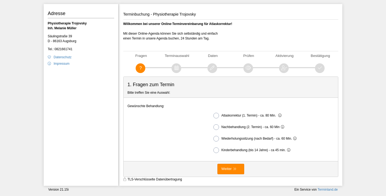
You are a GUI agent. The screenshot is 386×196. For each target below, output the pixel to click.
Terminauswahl (177, 56)
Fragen (141, 56)
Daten (213, 56)
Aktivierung (285, 56)
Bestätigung (320, 56)
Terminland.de (328, 189)
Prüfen (248, 56)
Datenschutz (63, 57)
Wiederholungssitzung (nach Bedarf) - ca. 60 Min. (256, 138)
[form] (231, 127)
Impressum (61, 64)
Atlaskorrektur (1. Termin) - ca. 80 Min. (248, 115)
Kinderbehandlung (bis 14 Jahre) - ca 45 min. (253, 150)
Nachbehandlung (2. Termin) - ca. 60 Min (250, 127)
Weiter (226, 169)
